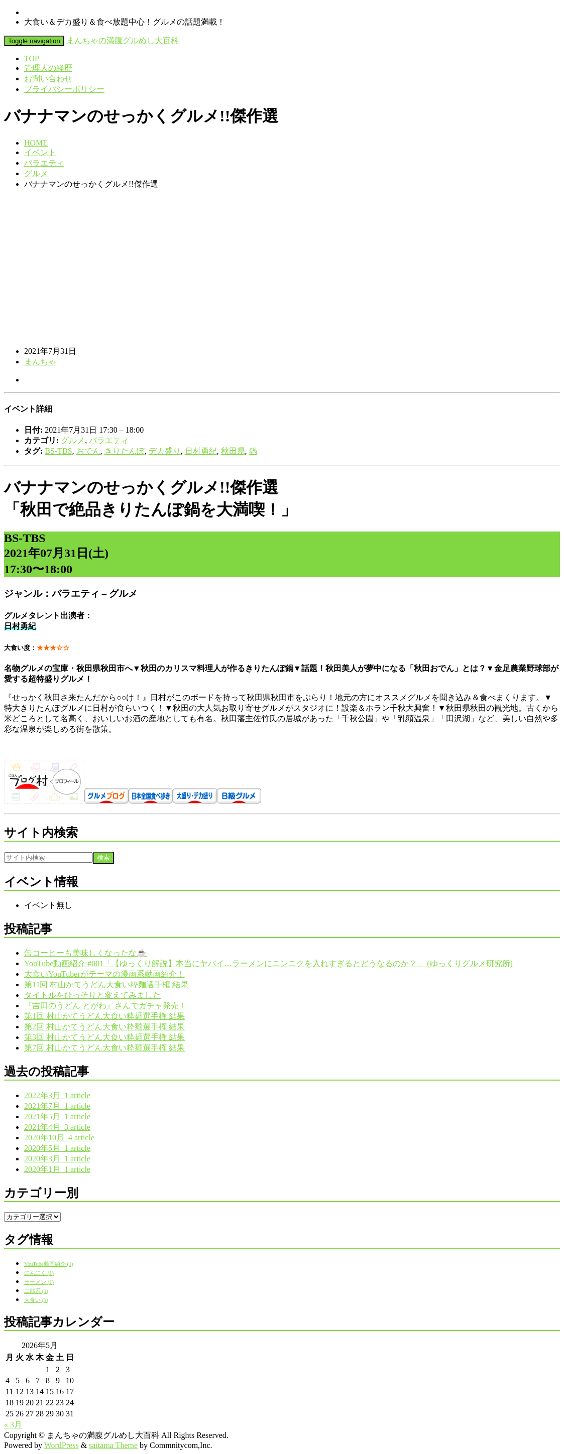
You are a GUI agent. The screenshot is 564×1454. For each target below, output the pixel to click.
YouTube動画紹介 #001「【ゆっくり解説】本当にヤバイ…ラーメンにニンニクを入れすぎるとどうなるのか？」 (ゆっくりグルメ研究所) (268, 963)
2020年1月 (57, 1169)
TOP (31, 58)
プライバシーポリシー (64, 89)
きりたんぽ (124, 451)
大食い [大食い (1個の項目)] (36, 1300)
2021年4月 (57, 1127)
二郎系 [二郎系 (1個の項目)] (36, 1291)
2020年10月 (59, 1137)
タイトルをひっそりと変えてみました (92, 995)
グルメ (36, 173)
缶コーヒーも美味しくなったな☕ (85, 953)
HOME (36, 143)
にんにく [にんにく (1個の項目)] (39, 1273)
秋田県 (233, 451)
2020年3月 (57, 1158)
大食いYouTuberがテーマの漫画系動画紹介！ (104, 974)
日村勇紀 (201, 451)
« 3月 (13, 1424)
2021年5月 (57, 1116)
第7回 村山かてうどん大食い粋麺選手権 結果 (104, 1047)
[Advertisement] (282, 268)
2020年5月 (57, 1148)
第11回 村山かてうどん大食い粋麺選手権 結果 (106, 984)
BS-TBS (58, 451)
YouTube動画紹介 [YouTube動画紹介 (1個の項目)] (48, 1264)
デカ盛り (165, 451)
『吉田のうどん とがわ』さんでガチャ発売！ (105, 1005)
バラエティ (44, 163)
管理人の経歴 (48, 68)
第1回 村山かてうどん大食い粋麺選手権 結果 (104, 1016)
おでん (88, 451)
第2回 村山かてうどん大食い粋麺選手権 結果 (104, 1026)
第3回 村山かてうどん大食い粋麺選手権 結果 (104, 1037)
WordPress (61, 1445)
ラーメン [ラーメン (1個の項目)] (39, 1282)
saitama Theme (113, 1445)
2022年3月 (57, 1095)
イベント (40, 152)
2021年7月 (57, 1106)
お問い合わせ (48, 78)
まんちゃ (40, 361)
